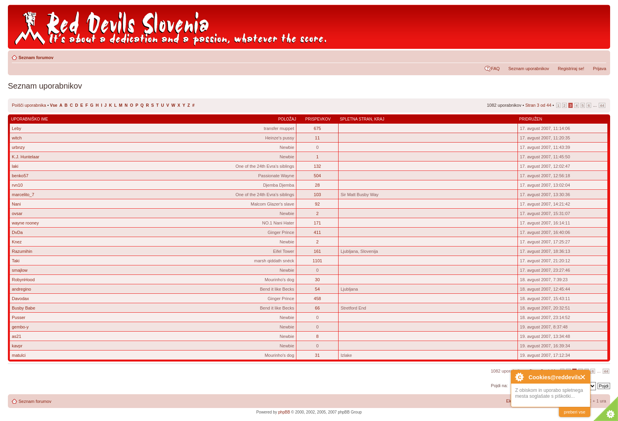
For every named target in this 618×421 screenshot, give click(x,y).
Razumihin (22, 251)
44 (602, 105)
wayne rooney (25, 223)
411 (317, 232)
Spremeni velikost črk (600, 55)
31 (317, 355)
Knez (17, 241)
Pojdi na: (499, 385)
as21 (16, 336)
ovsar (17, 213)
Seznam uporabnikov (528, 68)
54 (317, 289)
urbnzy (18, 147)
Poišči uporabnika (29, 105)
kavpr (17, 345)
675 (317, 128)
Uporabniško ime (29, 119)
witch (17, 137)
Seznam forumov (36, 57)
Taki (16, 260)
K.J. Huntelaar (25, 156)
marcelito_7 (23, 194)
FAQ (495, 68)
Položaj (287, 119)
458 (317, 298)
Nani (16, 204)
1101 (317, 260)
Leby (16, 128)
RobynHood (23, 279)
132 (317, 166)
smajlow (20, 270)
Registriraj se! (571, 68)
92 (317, 204)
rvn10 (17, 185)
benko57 (20, 175)
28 (317, 185)
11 (317, 137)
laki (15, 166)
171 (317, 223)
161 (317, 251)
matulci (19, 355)
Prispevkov (317, 119)
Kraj (379, 119)
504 (317, 175)
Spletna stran (356, 119)
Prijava (599, 68)
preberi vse (574, 412)
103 (317, 194)
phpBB (284, 412)
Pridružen (530, 119)
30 (317, 279)
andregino (21, 289)
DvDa (17, 232)
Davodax (20, 298)
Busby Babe (23, 308)
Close (583, 377)
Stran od (538, 105)
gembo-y (20, 327)
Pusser (18, 317)
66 (317, 308)
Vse (54, 105)
